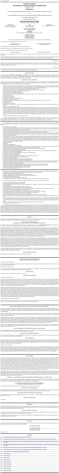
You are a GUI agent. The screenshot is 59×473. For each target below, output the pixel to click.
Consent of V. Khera (6, 468)
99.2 (1, 439)
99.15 (1, 468)
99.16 (1, 470)
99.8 (1, 453)
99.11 (1, 459)
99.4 (1, 444)
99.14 (1, 465)
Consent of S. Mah (6, 455)
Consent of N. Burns (7, 453)
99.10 (1, 457)
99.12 (1, 461)
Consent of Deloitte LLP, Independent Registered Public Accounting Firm (16, 451)
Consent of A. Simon (7, 461)
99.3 (1, 441)
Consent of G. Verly (6, 459)
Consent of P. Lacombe (7, 463)
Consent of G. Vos (6, 457)
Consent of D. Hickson (7, 465)
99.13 (1, 463)
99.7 (1, 451)
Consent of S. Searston (7, 470)
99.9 (1, 455)
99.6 (1, 449)
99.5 (1, 447)
